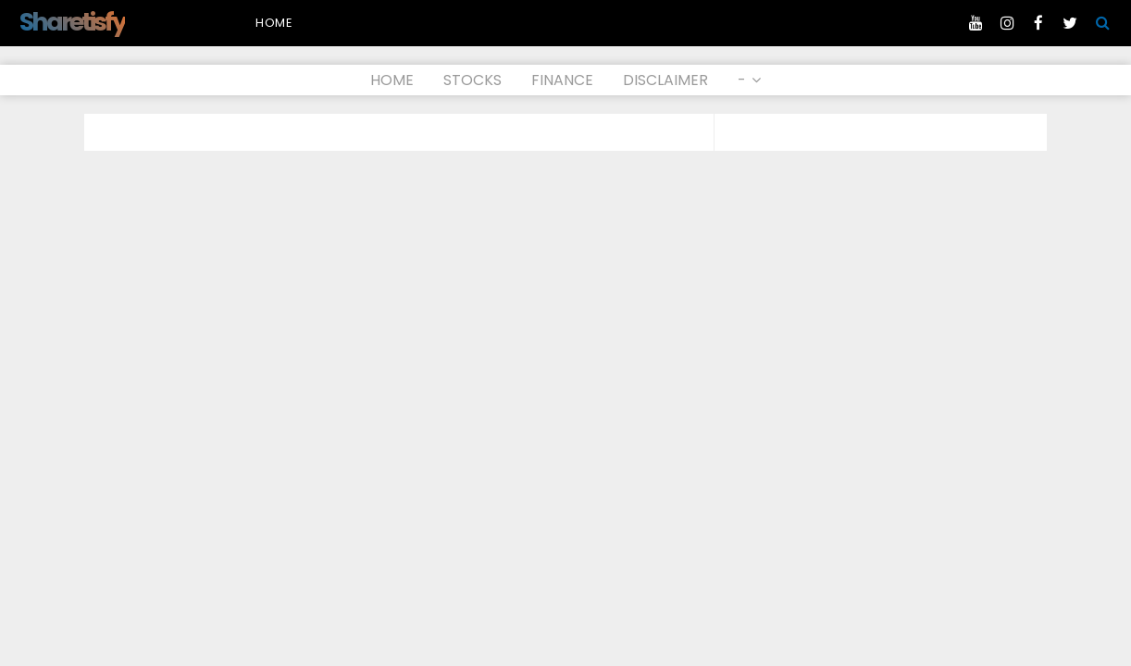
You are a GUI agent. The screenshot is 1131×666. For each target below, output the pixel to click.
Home (274, 22)
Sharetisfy (72, 22)
